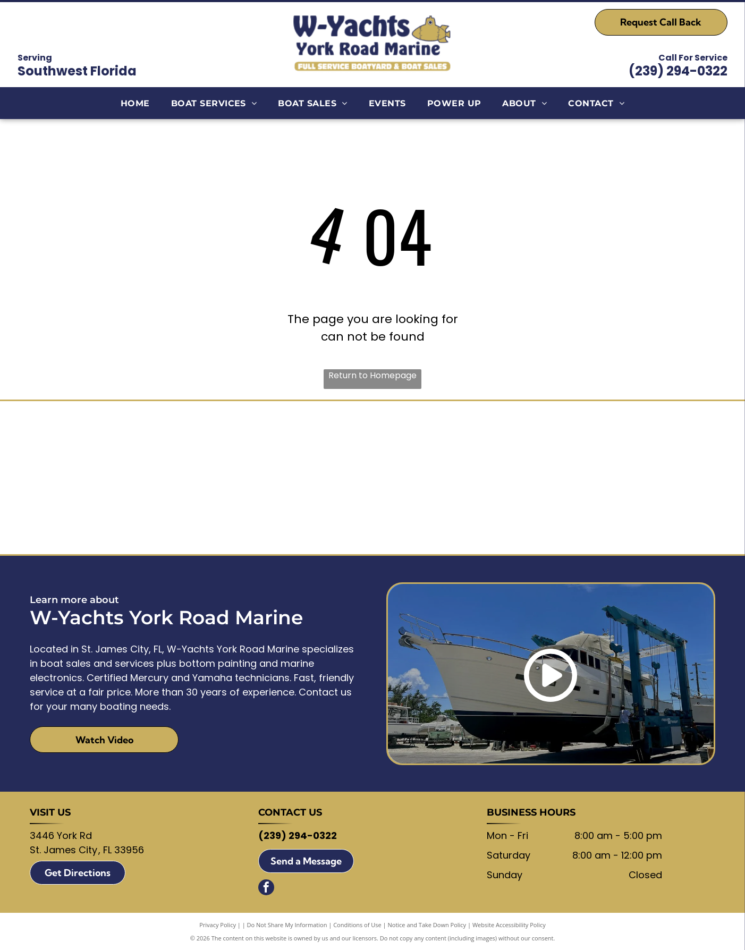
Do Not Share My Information (287, 925)
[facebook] (266, 888)
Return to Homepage (372, 375)
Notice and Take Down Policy (427, 925)
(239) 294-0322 (678, 71)
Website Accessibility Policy (509, 925)
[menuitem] (135, 103)
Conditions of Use (357, 925)
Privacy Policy (217, 925)
